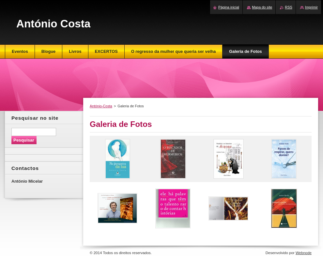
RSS (288, 7)
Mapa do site (262, 7)
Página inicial (228, 7)
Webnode (304, 253)
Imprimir (311, 7)
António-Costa (101, 106)
